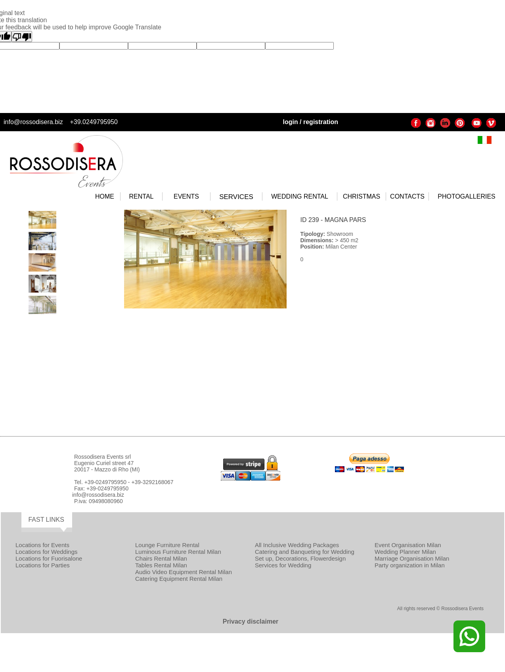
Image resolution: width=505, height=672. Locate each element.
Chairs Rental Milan (161, 558)
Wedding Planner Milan (405, 551)
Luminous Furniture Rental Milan (178, 551)
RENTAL (141, 196)
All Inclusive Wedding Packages (297, 545)
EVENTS (186, 196)
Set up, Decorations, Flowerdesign (300, 558)
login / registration (310, 122)
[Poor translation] (21, 36)
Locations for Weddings (46, 551)
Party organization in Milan (410, 565)
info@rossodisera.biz (33, 122)
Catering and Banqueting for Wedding (304, 551)
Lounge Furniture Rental (167, 545)
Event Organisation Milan (408, 545)
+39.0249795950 (94, 122)
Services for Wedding (283, 565)
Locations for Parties (42, 565)
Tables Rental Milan (161, 565)
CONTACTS (407, 196)
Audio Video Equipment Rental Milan (183, 572)
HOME (104, 196)
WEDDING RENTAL (299, 196)
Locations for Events (42, 545)
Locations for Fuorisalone (48, 558)
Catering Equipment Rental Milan (178, 578)
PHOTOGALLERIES (466, 196)
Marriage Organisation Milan (412, 558)
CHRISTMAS (361, 196)
